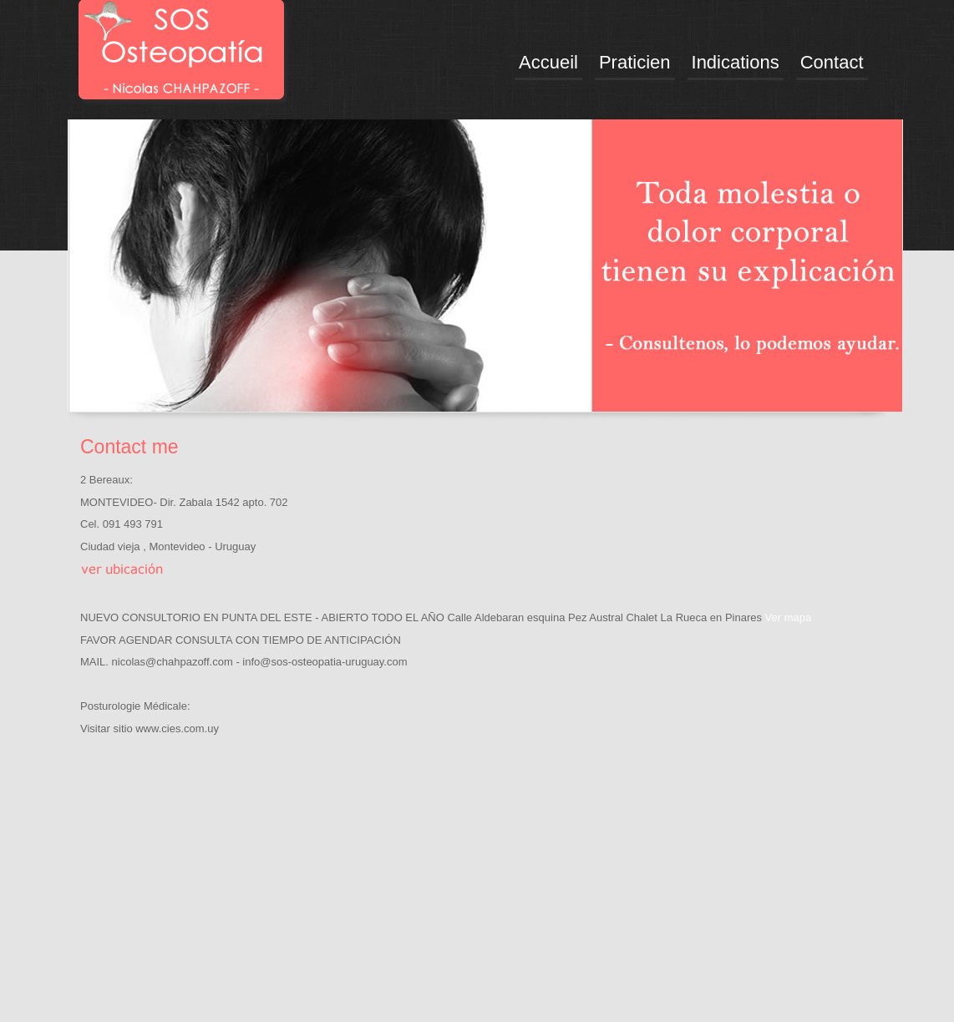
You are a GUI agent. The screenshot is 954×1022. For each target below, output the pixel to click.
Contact (832, 62)
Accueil (548, 62)
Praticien (635, 62)
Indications (735, 62)
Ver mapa (788, 617)
